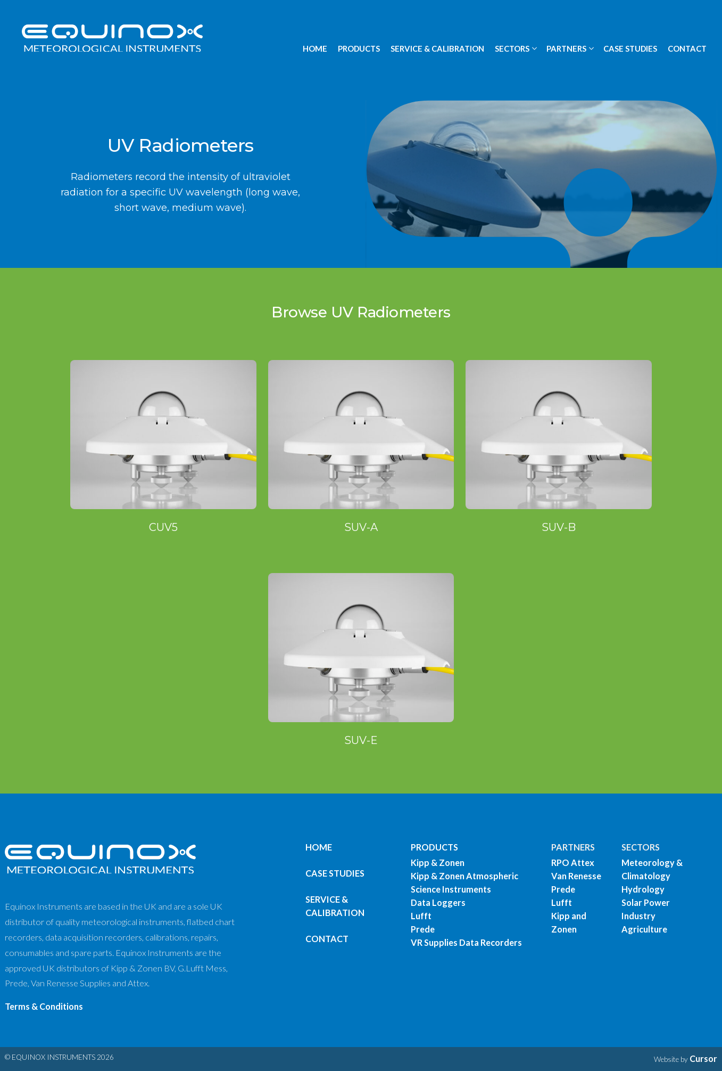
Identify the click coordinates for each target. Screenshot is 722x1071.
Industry (638, 916)
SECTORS (640, 847)
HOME (315, 48)
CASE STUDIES (630, 48)
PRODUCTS (359, 48)
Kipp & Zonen (437, 862)
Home (318, 847)
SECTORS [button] (512, 48)
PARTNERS (573, 847)
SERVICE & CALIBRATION (437, 48)
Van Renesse (576, 876)
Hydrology (643, 889)
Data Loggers (438, 902)
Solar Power (645, 902)
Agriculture (644, 929)
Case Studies (334, 873)
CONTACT (687, 48)
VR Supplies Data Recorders (466, 942)
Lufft (421, 916)
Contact (326, 939)
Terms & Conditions (44, 1006)
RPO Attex (572, 862)
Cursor (703, 1058)
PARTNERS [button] (566, 48)
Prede (423, 929)
